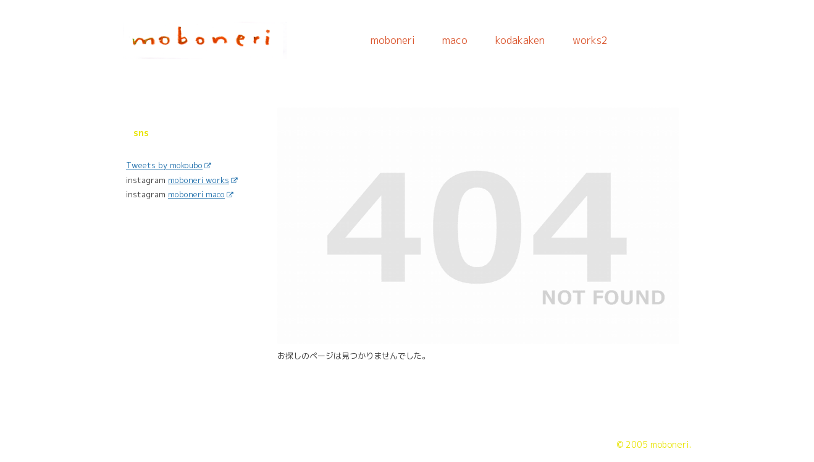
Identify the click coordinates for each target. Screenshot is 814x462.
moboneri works (202, 180)
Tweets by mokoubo (168, 165)
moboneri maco (200, 194)
